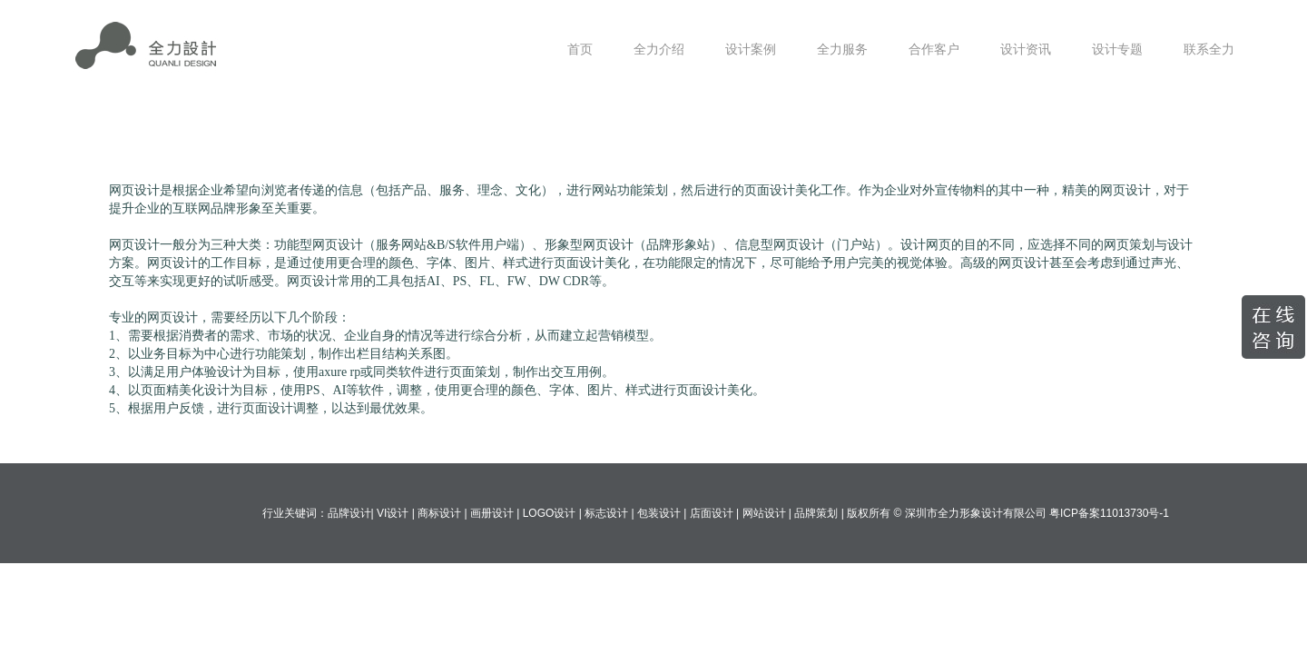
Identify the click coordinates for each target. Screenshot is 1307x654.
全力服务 (842, 49)
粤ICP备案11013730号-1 (1109, 513)
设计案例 (750, 49)
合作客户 (934, 49)
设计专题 (1117, 49)
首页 (580, 49)
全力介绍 (659, 49)
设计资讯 (1025, 49)
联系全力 (1209, 49)
